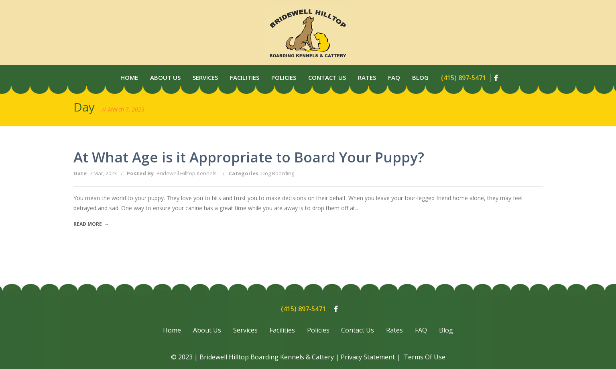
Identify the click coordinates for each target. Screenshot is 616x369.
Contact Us (327, 77)
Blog (420, 77)
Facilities (244, 77)
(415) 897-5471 (463, 77)
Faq (394, 77)
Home (129, 77)
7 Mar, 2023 (103, 173)
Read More (91, 224)
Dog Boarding (277, 173)
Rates (367, 77)
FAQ (421, 330)
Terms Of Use (424, 357)
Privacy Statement (368, 357)
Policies (283, 77)
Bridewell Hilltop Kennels (187, 173)
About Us (165, 77)
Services (205, 77)
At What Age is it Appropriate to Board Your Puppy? (248, 157)
